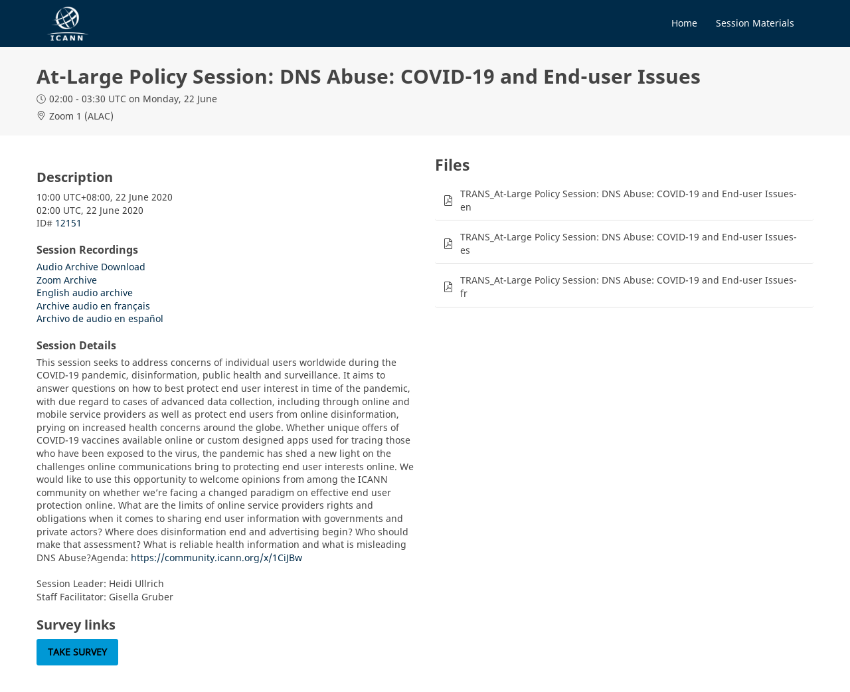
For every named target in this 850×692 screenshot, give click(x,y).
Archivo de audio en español (100, 318)
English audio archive (85, 292)
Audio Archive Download (91, 266)
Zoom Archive (67, 280)
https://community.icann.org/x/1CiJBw (216, 557)
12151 (68, 222)
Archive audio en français (93, 306)
